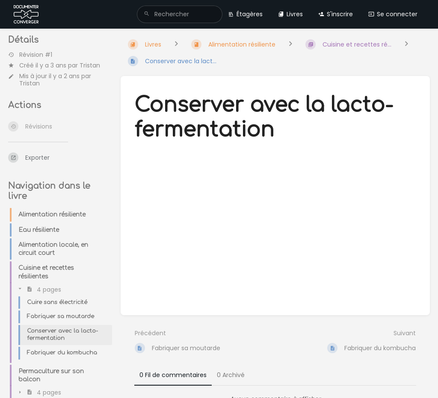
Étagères (245, 14)
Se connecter (392, 14)
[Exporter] (57, 157)
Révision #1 (30, 55)
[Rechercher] (147, 14)
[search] (179, 14)
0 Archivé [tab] (231, 375)
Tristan (90, 65)
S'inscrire (335, 14)
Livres (290, 14)
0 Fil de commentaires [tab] (173, 375)
